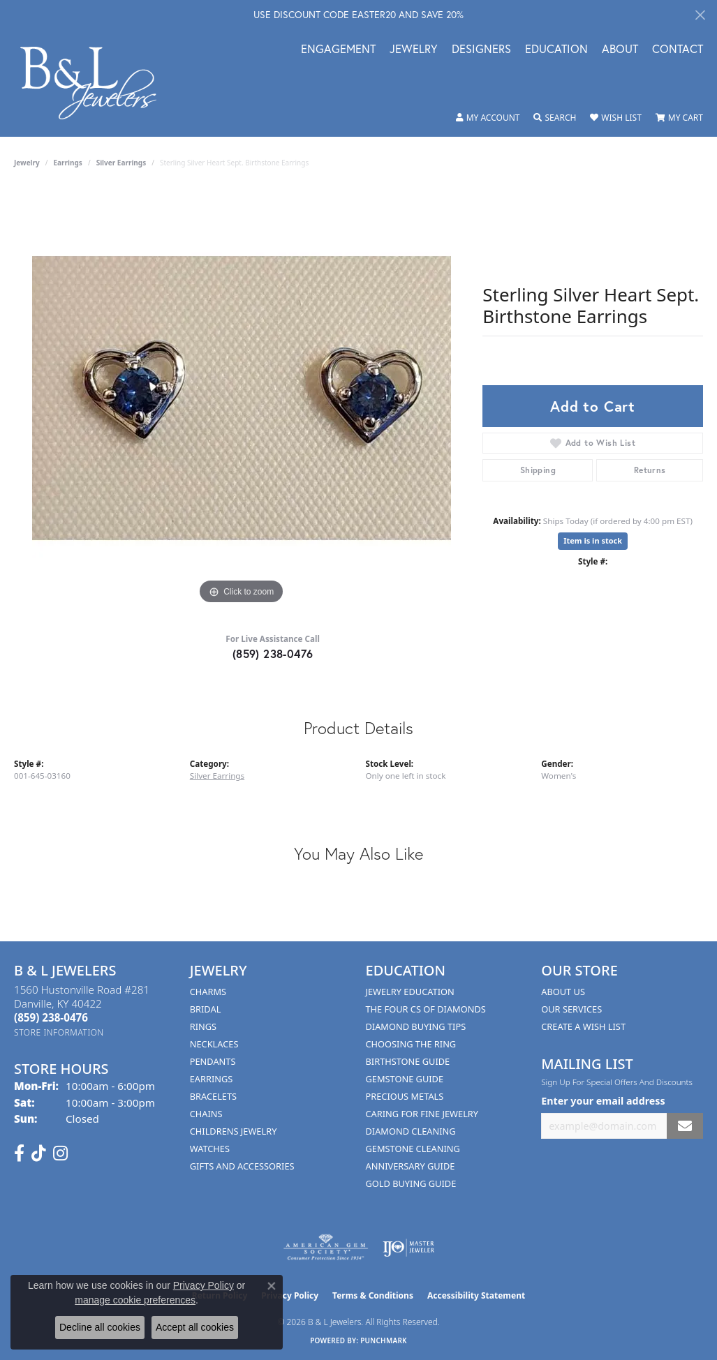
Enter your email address (603, 1100)
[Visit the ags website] (326, 1247)
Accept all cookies (195, 1327)
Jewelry (414, 50)
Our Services (571, 1009)
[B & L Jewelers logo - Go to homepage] (95, 83)
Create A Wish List (583, 1026)
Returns (650, 470)
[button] (488, 117)
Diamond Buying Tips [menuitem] (416, 1026)
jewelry (27, 162)
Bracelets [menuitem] (213, 1096)
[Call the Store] (51, 1017)
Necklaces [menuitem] (214, 1044)
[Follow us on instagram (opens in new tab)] (60, 1153)
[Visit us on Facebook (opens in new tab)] (19, 1153)
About (620, 50)
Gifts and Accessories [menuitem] (242, 1166)
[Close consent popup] (271, 1286)
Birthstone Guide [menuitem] (408, 1061)
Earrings (68, 162)
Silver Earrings (121, 162)
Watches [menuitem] (210, 1148)
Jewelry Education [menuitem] (410, 991)
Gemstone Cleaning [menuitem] (413, 1148)
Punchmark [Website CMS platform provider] (383, 1340)
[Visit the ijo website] (409, 1247)
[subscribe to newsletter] (685, 1126)
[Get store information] (59, 1032)
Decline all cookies (99, 1327)
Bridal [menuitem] (205, 1009)
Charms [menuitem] (208, 991)
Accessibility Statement (476, 1295)
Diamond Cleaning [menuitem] (411, 1131)
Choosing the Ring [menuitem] (411, 1044)
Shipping (538, 470)
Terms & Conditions (372, 1295)
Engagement (338, 50)
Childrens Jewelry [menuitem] (233, 1131)
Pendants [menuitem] (213, 1061)
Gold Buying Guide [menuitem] (411, 1183)
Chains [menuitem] (206, 1113)
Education (556, 50)
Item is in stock (592, 540)
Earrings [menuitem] (211, 1079)
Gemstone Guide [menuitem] (405, 1079)
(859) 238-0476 (272, 653)
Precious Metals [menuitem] (405, 1096)
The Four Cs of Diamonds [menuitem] (426, 1009)
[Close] (700, 15)
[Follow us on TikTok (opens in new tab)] (38, 1153)
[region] (241, 398)
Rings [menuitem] (203, 1026)
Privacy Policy (203, 1285)
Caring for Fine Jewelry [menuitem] (422, 1113)
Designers (481, 50)
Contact (677, 50)
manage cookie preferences (135, 1300)
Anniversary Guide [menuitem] (410, 1166)
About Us (563, 991)
